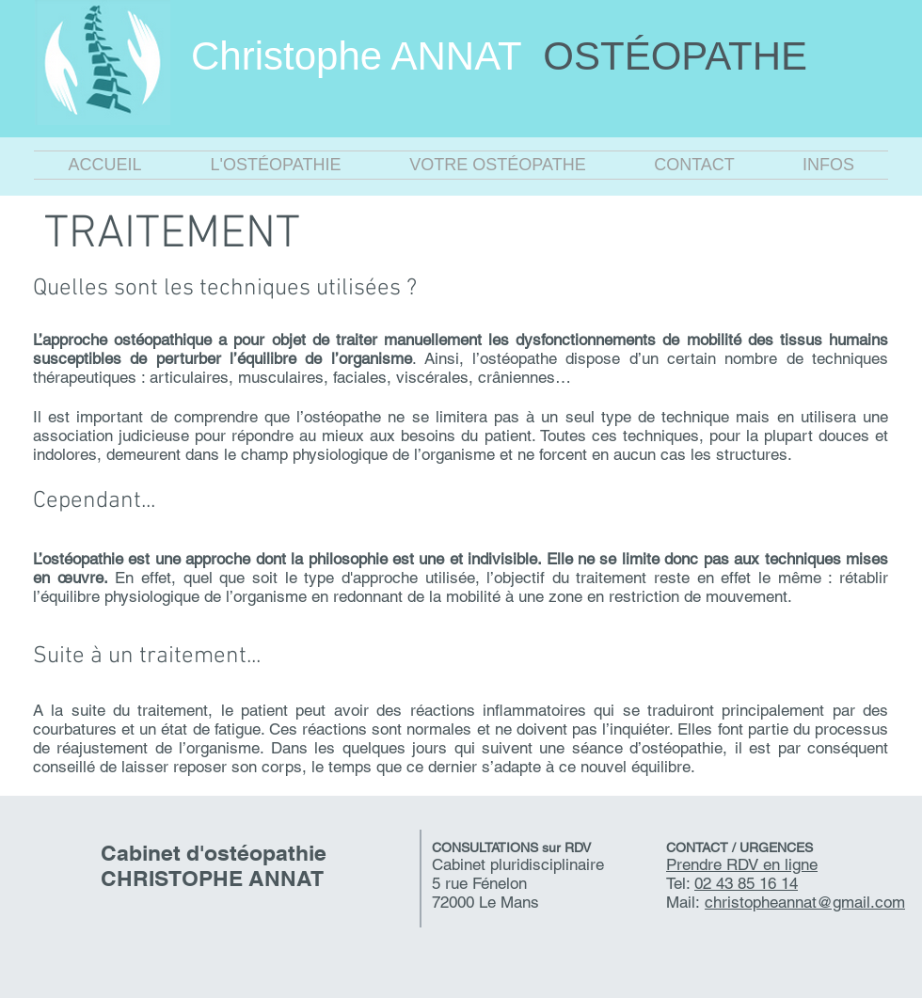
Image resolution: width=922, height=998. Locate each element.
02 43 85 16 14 (746, 883)
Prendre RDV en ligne (742, 864)
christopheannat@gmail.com (805, 902)
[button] (275, 165)
